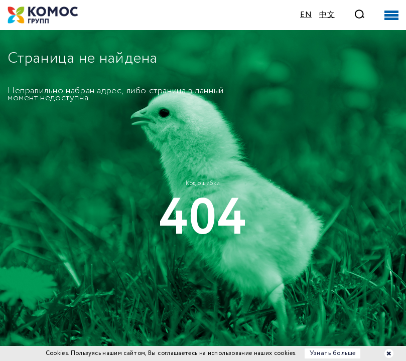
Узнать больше (333, 353)
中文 (327, 15)
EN (306, 15)
